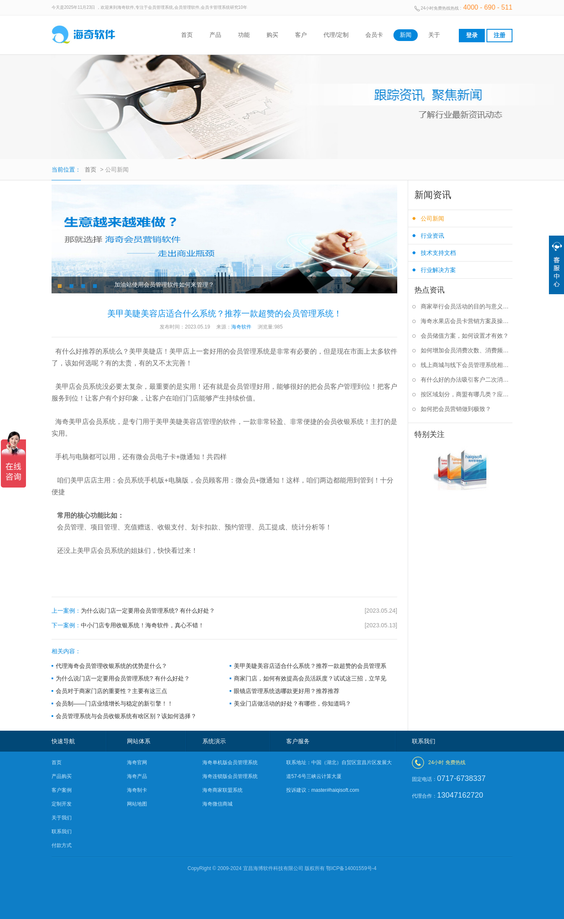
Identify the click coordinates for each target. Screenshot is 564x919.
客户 (301, 34)
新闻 (405, 34)
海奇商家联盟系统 (222, 790)
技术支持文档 (438, 252)
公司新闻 (432, 218)
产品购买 (62, 776)
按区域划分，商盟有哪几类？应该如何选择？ (466, 394)
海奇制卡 (137, 790)
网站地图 (137, 804)
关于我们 (62, 818)
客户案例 (62, 790)
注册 (499, 35)
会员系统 (110, 550)
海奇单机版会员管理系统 (230, 762)
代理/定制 (336, 34)
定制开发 (62, 804)
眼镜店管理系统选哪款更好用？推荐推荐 (286, 691)
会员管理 (243, 386)
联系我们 (62, 831)
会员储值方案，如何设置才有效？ (465, 335)
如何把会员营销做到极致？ (456, 409)
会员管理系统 (250, 351)
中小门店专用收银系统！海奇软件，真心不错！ (224, 625)
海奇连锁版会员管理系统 (230, 776)
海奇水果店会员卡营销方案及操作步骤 (466, 321)
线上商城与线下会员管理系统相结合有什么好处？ (466, 365)
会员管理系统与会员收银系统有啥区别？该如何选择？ (126, 716)
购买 (272, 34)
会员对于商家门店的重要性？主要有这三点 (111, 691)
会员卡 (374, 34)
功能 (244, 34)
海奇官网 (137, 762)
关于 (434, 34)
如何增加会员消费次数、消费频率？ (466, 350)
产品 (215, 34)
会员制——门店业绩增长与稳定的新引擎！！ (114, 703)
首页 (187, 34)
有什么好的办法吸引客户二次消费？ (466, 379)
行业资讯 (432, 235)
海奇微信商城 (217, 804)
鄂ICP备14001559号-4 (351, 868)
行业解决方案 (438, 270)
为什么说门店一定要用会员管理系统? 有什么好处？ (224, 610)
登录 (472, 35)
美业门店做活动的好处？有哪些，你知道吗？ (292, 703)
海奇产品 (137, 776)
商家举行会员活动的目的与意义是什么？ (466, 306)
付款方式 (62, 845)
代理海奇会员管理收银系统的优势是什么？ (111, 665)
